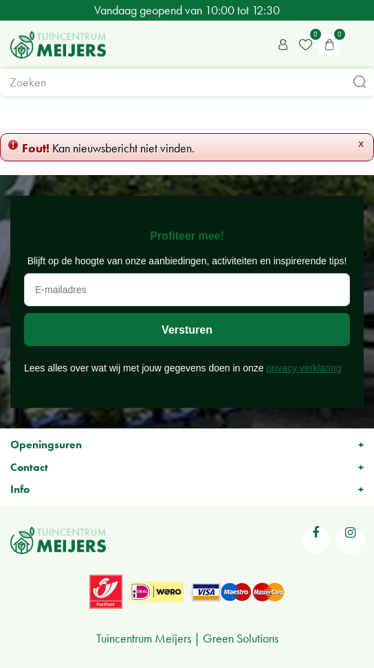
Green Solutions (240, 638)
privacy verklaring (304, 367)
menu (357, 44)
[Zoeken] (187, 82)
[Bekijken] (329, 44)
